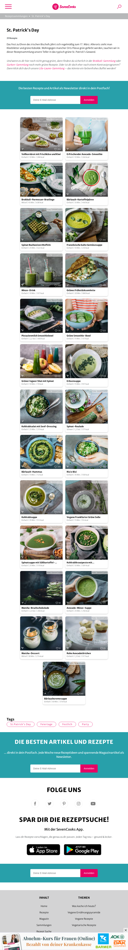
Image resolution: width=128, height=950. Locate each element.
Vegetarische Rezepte (84, 925)
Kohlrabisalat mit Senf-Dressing (39, 426)
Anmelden (89, 100)
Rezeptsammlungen (16, 16)
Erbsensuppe (74, 381)
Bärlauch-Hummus (32, 471)
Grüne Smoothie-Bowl (79, 335)
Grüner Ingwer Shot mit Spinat (38, 381)
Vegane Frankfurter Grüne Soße (83, 517)
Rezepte (44, 912)
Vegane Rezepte (84, 918)
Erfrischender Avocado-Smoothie (84, 154)
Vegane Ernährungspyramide (84, 912)
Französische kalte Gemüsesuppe (84, 245)
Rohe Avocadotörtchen (79, 653)
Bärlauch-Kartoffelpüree (80, 199)
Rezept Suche (44, 931)
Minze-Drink (28, 290)
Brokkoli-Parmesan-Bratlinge (38, 199)
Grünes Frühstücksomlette (81, 290)
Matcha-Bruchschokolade (35, 608)
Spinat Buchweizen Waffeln (36, 245)
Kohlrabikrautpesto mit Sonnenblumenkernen (79, 562)
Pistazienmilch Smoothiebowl (37, 335)
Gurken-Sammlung (17, 64)
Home (44, 906)
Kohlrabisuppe (29, 517)
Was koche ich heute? (84, 906)
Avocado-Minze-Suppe (79, 608)
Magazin (44, 918)
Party (85, 724)
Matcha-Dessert (31, 653)
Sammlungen (44, 925)
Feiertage (46, 724)
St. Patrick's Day (41, 16)
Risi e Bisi (72, 471)
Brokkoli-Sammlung (104, 60)
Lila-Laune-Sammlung (51, 68)
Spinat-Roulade (75, 426)
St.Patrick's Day (20, 724)
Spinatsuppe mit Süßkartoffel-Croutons (38, 562)
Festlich (67, 724)
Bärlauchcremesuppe (55, 698)
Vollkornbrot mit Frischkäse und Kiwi (41, 154)
